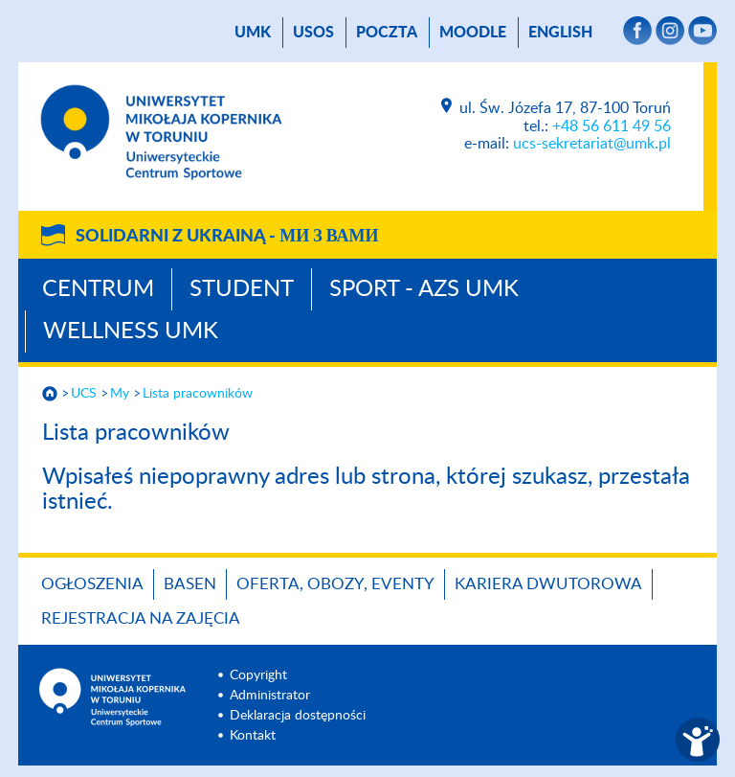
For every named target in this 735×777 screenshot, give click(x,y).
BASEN (190, 584)
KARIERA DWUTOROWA (548, 584)
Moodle (472, 32)
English (560, 32)
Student (241, 289)
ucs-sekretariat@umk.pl (592, 143)
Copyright (258, 675)
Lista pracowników (198, 393)
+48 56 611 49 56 (611, 126)
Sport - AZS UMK (424, 289)
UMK (252, 32)
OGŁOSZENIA (92, 584)
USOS (313, 32)
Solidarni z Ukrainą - (227, 236)
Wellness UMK (130, 331)
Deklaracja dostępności (298, 715)
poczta (386, 32)
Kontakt (253, 736)
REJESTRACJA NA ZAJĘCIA (140, 618)
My (119, 393)
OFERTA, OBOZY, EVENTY (335, 584)
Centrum (98, 289)
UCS (84, 393)
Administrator (270, 695)
